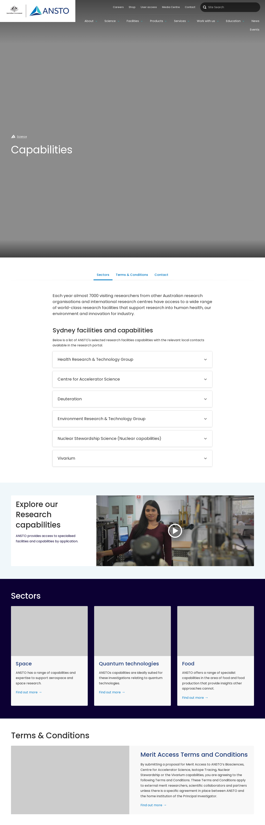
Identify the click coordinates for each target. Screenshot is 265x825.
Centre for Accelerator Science (89, 379)
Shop (132, 7)
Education (233, 21)
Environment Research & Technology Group (101, 418)
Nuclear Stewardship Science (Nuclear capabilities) (109, 438)
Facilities (133, 21)
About (89, 21)
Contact (190, 7)
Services (180, 21)
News (255, 21)
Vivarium (66, 458)
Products (156, 21)
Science (110, 21)
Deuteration (70, 399)
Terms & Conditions (132, 274)
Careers (118, 7)
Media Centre (171, 7)
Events (254, 30)
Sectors (103, 274)
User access (149, 7)
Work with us (206, 21)
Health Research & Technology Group (95, 359)
